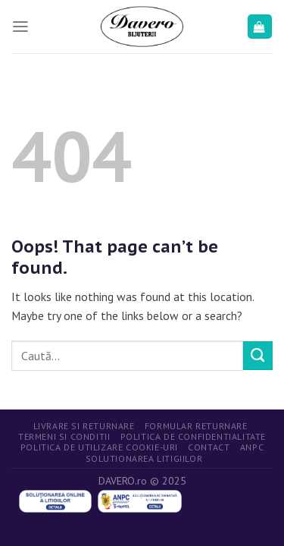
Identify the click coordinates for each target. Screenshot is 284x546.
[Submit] (258, 356)
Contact (208, 447)
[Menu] (20, 27)
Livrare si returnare (84, 425)
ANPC (252, 447)
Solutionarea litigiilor (144, 458)
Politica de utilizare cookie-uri (99, 447)
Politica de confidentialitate (193, 436)
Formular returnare (196, 425)
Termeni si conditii (64, 436)
